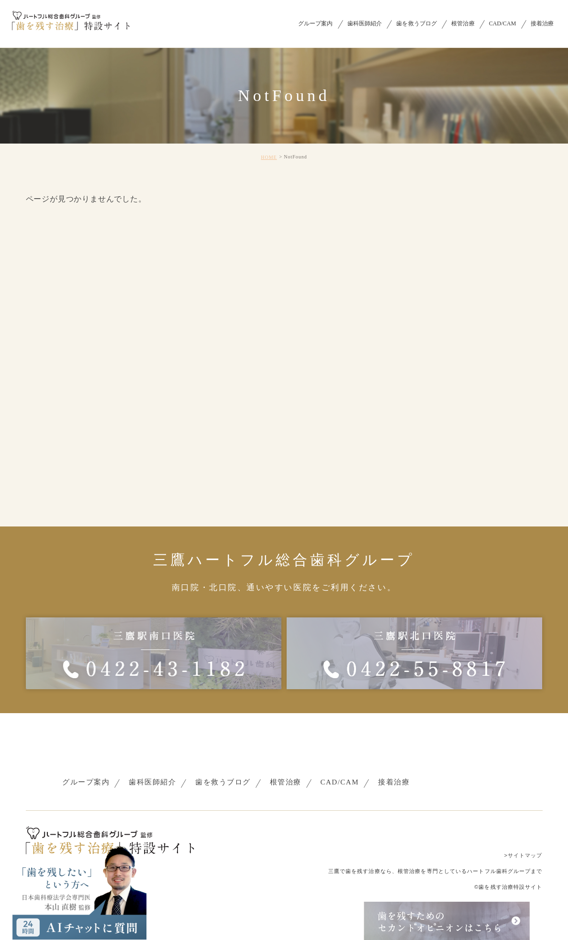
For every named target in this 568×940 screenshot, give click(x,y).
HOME (269, 157)
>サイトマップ (523, 855)
